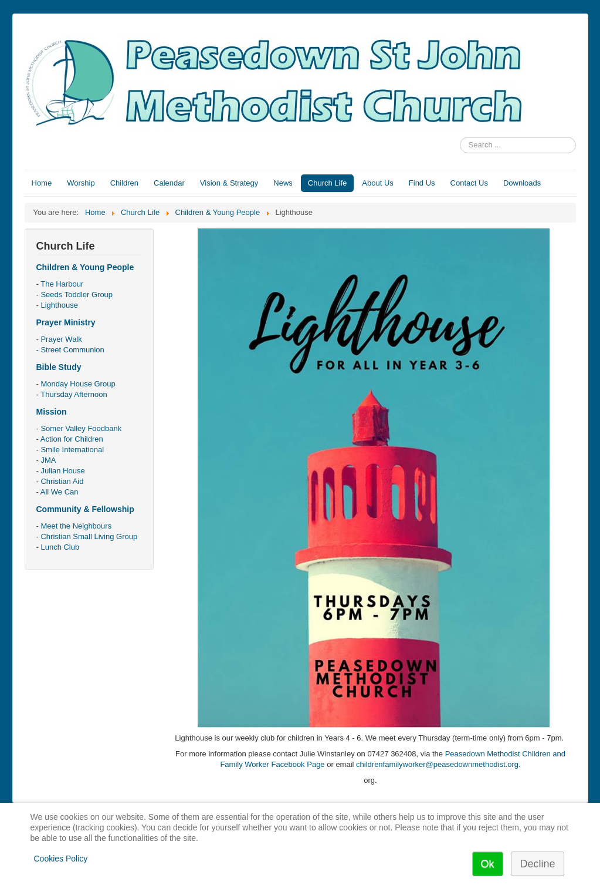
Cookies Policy (61, 858)
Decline (537, 864)
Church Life (327, 183)
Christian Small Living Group (88, 536)
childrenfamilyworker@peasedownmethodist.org (437, 764)
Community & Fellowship (85, 509)
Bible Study (59, 367)
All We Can (59, 491)
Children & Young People (85, 267)
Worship (80, 183)
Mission (51, 411)
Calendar (169, 183)
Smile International (72, 449)
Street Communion (72, 349)
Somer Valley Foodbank (80, 428)
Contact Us (469, 183)
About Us (377, 183)
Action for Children (71, 439)
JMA (48, 460)
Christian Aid (61, 481)
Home (42, 183)
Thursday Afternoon (73, 394)
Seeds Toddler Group (76, 294)
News (283, 183)
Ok (487, 864)
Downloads (522, 183)
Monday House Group (77, 383)
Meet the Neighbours (75, 525)
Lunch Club (59, 547)
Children (124, 183)
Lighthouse (59, 305)
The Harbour (61, 284)
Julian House (62, 470)
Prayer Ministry (66, 322)
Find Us (422, 183)
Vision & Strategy (229, 183)
